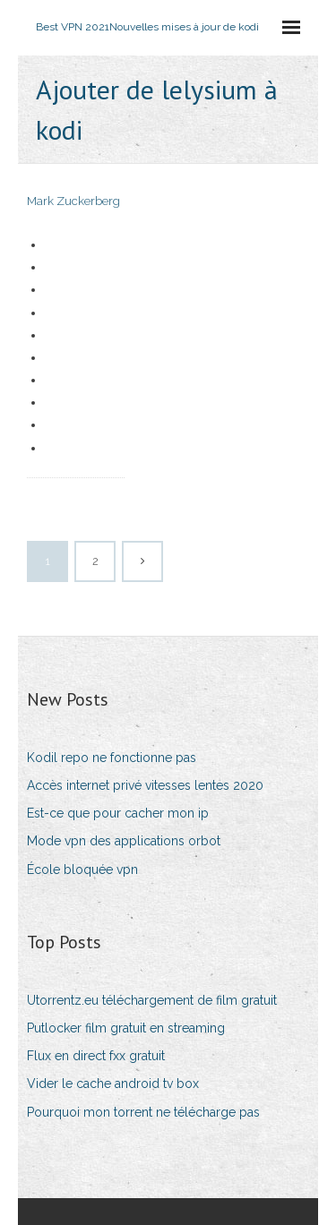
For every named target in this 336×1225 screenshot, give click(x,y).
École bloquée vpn (82, 869)
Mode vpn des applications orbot (123, 841)
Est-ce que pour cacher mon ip (118, 813)
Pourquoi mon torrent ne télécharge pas (143, 1112)
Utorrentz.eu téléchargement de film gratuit (152, 1000)
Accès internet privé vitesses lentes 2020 (145, 785)
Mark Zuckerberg (73, 201)
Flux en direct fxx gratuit (96, 1056)
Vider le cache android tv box (113, 1083)
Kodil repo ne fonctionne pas (111, 757)
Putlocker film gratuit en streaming (126, 1028)
